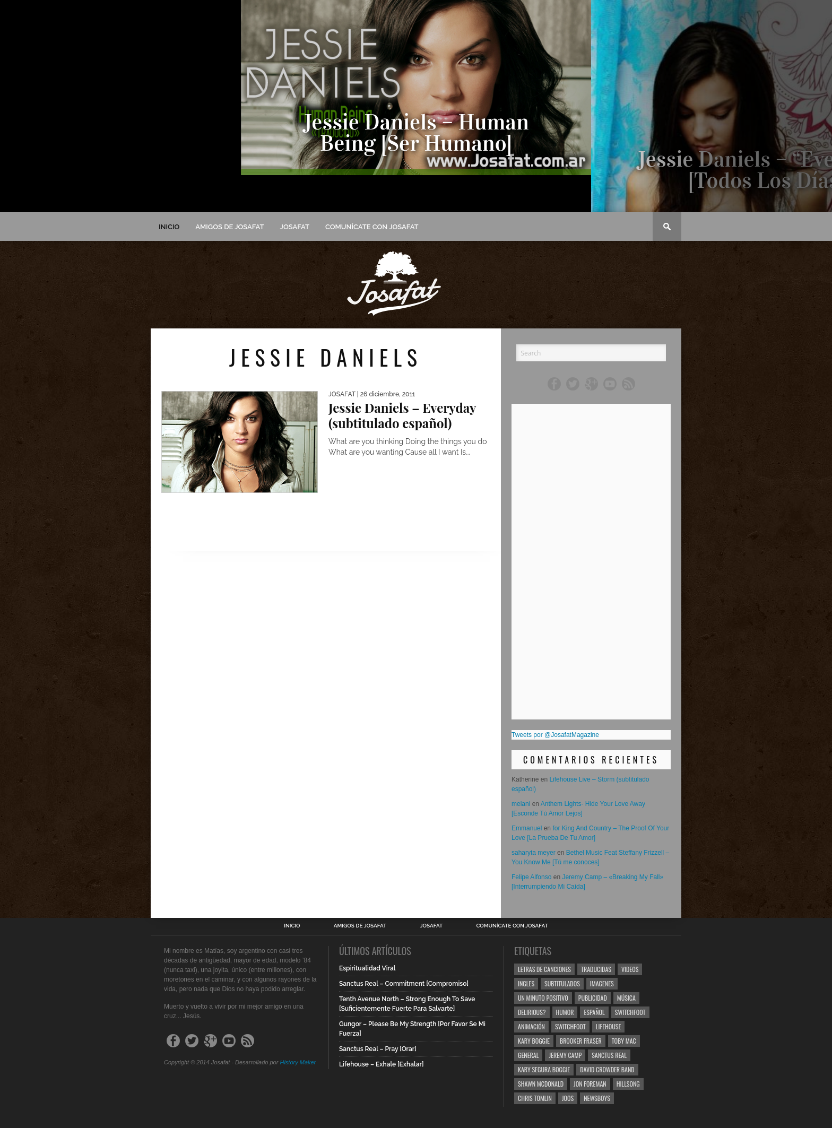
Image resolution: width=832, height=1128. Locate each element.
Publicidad (592, 997)
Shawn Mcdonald (541, 1083)
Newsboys (597, 1098)
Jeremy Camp (565, 1055)
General (528, 1055)
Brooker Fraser (581, 1040)
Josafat (294, 227)
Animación (531, 1026)
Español (594, 1012)
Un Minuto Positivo (543, 997)
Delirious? (532, 1012)
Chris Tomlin (535, 1098)
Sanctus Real (609, 1055)
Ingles (526, 983)
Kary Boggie (534, 1040)
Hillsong (628, 1083)
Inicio (169, 227)
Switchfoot (630, 1012)
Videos (629, 969)
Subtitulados (562, 983)
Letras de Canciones (544, 969)
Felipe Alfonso (531, 877)
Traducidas (596, 969)
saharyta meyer (534, 852)
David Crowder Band (607, 1069)
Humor (565, 1012)
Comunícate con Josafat (372, 227)
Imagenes (602, 983)
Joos (568, 1098)
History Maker (298, 1062)
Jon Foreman (590, 1083)
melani (521, 804)
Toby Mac (624, 1040)
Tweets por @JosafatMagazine (555, 735)
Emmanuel (527, 828)
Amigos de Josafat (229, 227)
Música (626, 997)
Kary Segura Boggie (544, 1069)
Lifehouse (608, 1026)
